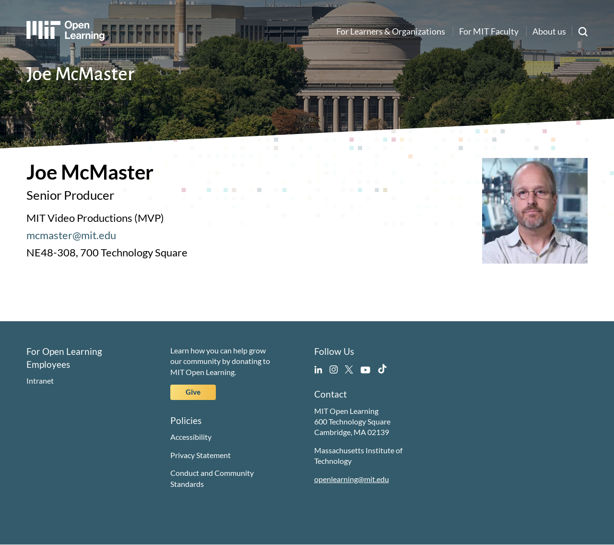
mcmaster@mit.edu (71, 235)
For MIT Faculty (489, 31)
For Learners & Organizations (390, 31)
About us (549, 31)
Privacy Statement (200, 455)
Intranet (40, 380)
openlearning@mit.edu (351, 479)
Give (193, 392)
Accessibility (191, 436)
